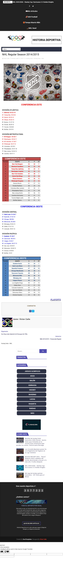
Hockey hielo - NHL (39, 58)
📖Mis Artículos (32, 11)
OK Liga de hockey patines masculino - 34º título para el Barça (34, 475)
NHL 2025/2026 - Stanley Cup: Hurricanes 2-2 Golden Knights (33, 2)
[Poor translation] (7, 551)
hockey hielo (29, 58)
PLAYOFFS (55, 299)
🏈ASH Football (31, 17)
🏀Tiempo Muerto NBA (31, 22)
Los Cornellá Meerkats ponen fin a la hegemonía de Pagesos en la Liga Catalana (36, 451)
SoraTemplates (27, 539)
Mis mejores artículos (31, 523)
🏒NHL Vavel (31, 28)
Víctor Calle (43, 539)
